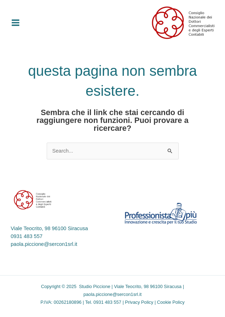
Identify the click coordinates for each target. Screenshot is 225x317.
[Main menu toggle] (15, 22)
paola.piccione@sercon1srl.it (44, 244)
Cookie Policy (170, 302)
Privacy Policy (139, 302)
